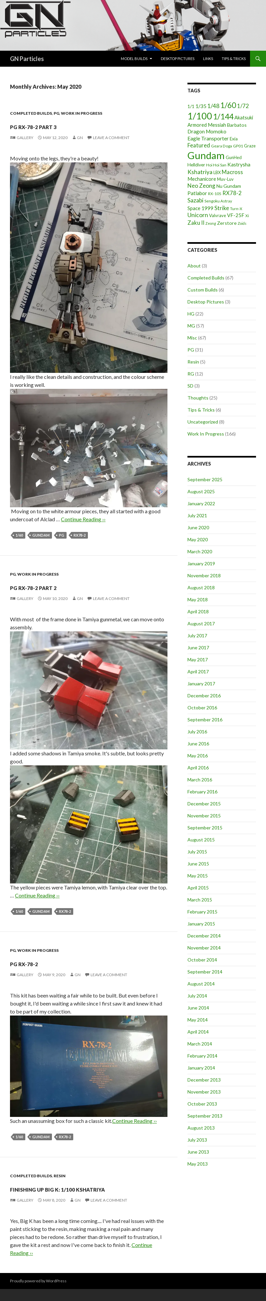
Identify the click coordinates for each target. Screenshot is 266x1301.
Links (208, 58)
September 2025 (204, 479)
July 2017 (197, 635)
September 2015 (204, 827)
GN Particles (27, 58)
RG (190, 374)
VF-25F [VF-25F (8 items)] (235, 215)
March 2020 (199, 551)
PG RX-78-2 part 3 (56, 124)
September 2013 (204, 1116)
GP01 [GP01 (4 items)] (238, 145)
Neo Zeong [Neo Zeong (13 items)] (201, 185)
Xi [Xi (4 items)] (247, 215)
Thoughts (197, 398)
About (194, 265)
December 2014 (204, 935)
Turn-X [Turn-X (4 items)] (236, 208)
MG (191, 326)
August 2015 (201, 839)
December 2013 (204, 1080)
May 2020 (197, 539)
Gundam (41, 535)
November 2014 (204, 947)
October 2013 (202, 1104)
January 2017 (201, 683)
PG (56, 113)
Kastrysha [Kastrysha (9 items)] (238, 164)
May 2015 (197, 875)
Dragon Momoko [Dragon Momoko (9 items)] (206, 131)
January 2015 (201, 923)
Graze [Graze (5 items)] (250, 145)
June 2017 (198, 647)
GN (80, 137)
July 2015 (197, 851)
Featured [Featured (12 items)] (198, 145)
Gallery (25, 137)
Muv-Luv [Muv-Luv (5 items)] (225, 179)
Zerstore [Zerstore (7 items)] (227, 223)
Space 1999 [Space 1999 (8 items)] (200, 208)
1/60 (19, 535)
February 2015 (202, 911)
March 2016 (199, 779)
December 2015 (204, 803)
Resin (60, 1175)
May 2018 (197, 599)
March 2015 (199, 899)
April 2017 (198, 671)
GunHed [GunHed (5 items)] (234, 157)
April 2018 (198, 611)
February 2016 (202, 791)
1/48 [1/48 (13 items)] (213, 105)
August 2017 (201, 623)
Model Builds (134, 58)
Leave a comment (111, 137)
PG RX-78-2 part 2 (56, 585)
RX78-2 (80, 535)
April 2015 (198, 887)
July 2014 (197, 996)
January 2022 (201, 503)
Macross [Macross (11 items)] (232, 172)
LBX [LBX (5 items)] (217, 172)
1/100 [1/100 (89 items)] (199, 116)
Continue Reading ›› (83, 519)
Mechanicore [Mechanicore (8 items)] (201, 179)
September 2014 (204, 971)
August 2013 (201, 1128)
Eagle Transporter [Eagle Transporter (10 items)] (208, 138)
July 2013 (197, 1140)
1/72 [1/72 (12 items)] (243, 105)
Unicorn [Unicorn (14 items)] (197, 214)
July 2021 (197, 515)
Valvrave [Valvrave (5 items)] (217, 215)
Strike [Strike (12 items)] (221, 207)
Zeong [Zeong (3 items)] (210, 223)
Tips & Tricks (234, 58)
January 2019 (201, 563)
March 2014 (199, 1044)
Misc (192, 338)
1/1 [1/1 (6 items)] (190, 106)
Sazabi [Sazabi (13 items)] (195, 200)
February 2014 (202, 1056)
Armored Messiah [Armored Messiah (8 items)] (206, 125)
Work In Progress (81, 113)
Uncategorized (202, 422)
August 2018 (201, 587)
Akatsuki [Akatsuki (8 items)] (243, 117)
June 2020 (198, 527)
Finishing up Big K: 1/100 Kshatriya (76, 1193)
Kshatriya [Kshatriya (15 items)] (199, 171)
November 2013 (204, 1092)
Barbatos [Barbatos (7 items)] (237, 125)
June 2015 (198, 863)
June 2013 (198, 1152)
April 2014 (198, 1032)
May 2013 (197, 1164)
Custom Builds (202, 289)
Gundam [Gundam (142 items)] (206, 155)
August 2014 (201, 984)
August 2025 (201, 491)
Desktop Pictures (177, 58)
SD (190, 386)
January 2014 (201, 1068)
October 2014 (202, 959)
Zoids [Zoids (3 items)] (242, 223)
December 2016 (204, 695)
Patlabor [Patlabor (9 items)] (197, 193)
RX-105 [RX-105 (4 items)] (214, 193)
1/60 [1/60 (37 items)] (228, 105)
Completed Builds (31, 113)
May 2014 (197, 1020)
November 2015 (204, 815)
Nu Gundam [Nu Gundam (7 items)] (228, 186)
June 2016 (198, 743)
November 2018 (204, 575)
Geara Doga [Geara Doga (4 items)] (221, 145)
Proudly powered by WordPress (38, 1292)
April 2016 (198, 767)
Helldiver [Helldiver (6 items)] (196, 164)
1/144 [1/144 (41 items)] (223, 116)
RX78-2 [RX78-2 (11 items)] (232, 193)
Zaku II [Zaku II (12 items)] (195, 222)
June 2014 (198, 1008)
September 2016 (204, 719)
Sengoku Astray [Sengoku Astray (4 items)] (218, 200)
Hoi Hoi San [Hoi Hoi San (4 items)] (216, 164)
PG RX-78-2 (38, 961)
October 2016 (202, 707)
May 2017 (197, 659)
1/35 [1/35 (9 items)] (200, 106)
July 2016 (197, 731)
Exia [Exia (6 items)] (234, 138)
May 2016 (197, 755)
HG (190, 313)
